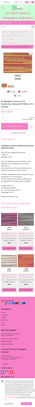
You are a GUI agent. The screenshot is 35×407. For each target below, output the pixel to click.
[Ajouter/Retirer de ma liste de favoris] (31, 126)
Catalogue (4, 315)
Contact (16, 2)
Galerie (3, 325)
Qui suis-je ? (4, 320)
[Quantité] (4, 118)
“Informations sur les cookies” (13, 396)
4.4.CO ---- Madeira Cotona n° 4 (10, 43)
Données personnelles (7, 344)
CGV (2, 322)
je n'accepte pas (8, 403)
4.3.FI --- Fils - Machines (8, 39)
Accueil (5, 32)
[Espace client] (21, 2)
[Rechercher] (33, 27)
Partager (11, 92)
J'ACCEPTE (26, 403)
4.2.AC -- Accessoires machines (10, 35)
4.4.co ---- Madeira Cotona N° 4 (12, 110)
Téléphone (4, 364)
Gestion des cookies (6, 341)
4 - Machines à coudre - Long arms (19, 32)
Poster (17, 96)
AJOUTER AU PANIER (14, 126)
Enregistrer (23, 92)
